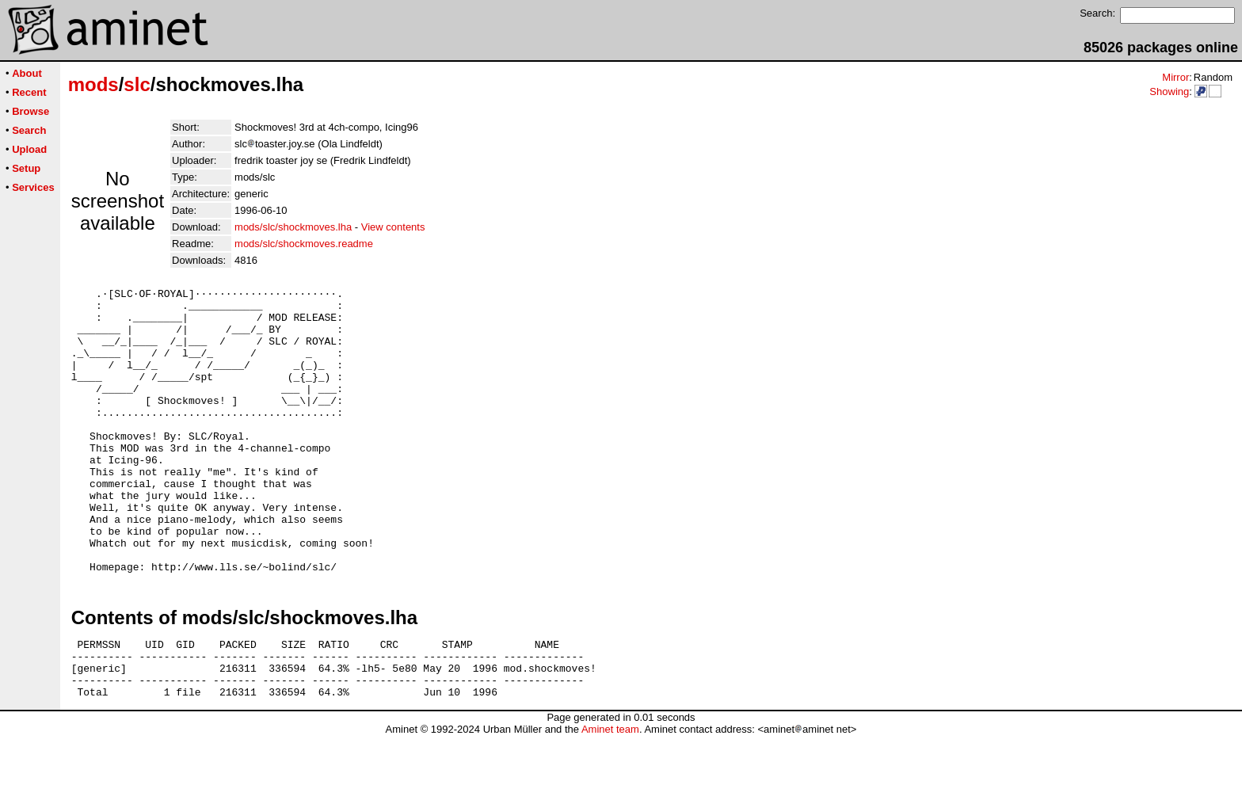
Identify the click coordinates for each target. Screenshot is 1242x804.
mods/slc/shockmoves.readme (303, 244)
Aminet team (610, 798)
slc (137, 84)
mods (93, 84)
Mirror (1175, 77)
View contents (393, 227)
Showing (1169, 91)
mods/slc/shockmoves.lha (293, 227)
